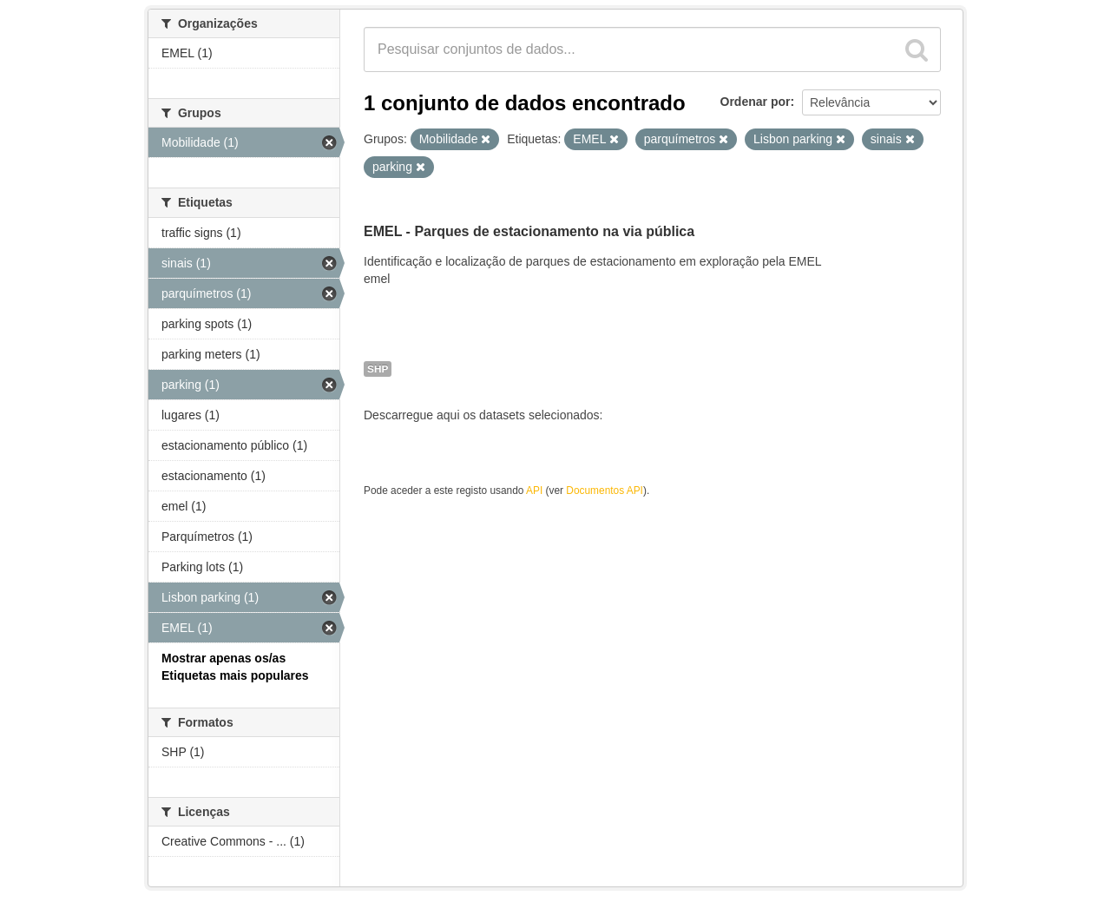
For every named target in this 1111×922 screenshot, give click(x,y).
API (534, 490)
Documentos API (604, 490)
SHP (377, 369)
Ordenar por (755, 102)
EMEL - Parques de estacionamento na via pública (529, 231)
